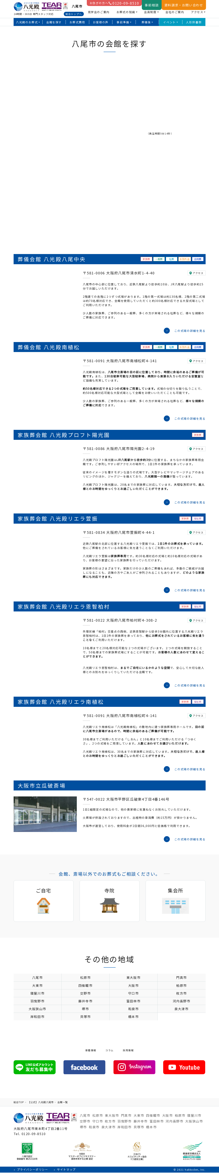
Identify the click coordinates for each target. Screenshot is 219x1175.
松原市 (85, 979)
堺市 (85, 1011)
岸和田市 (37, 1019)
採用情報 (128, 1052)
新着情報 (90, 1052)
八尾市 (37, 979)
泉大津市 (181, 1011)
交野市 (85, 995)
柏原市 (181, 987)
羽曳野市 (37, 1003)
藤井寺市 (85, 1003)
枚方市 (181, 995)
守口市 (133, 995)
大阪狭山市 (37, 1011)
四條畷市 (85, 987)
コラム (109, 1052)
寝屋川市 (37, 995)
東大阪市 (133, 979)
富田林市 (133, 1003)
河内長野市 (181, 1003)
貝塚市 (85, 1019)
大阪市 (133, 987)
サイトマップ (66, 1172)
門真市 (181, 979)
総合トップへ (74, 14)
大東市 (37, 987)
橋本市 (133, 1019)
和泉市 (133, 1011)
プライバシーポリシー (32, 1172)
